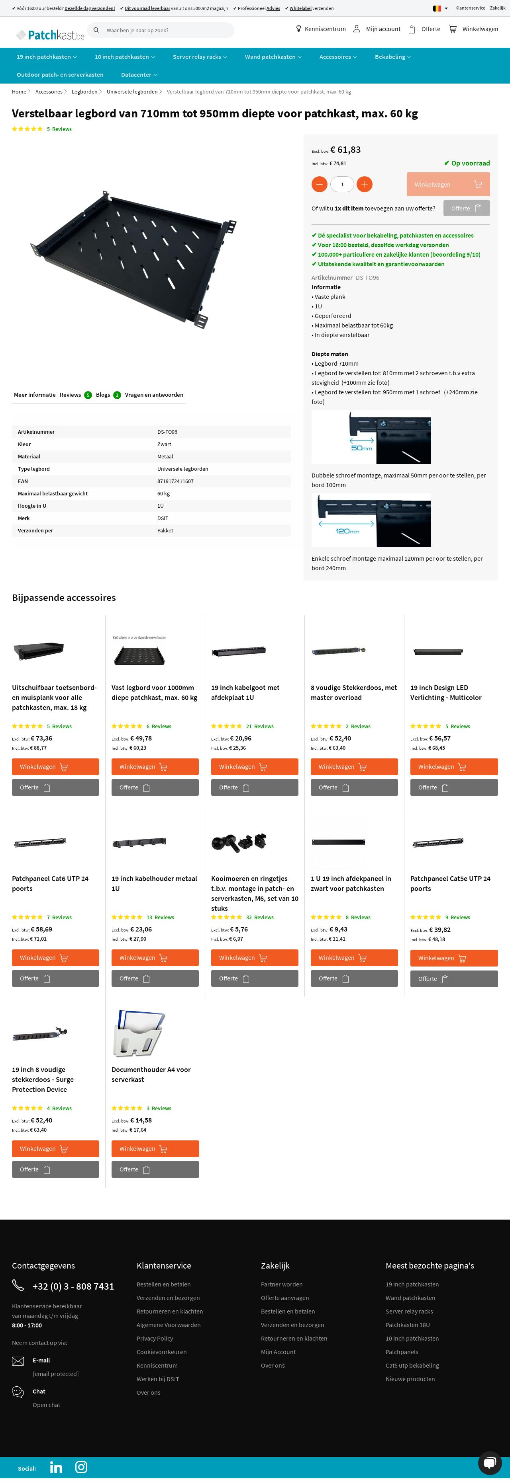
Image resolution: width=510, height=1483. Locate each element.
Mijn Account (278, 1330)
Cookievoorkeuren (162, 1330)
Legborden (85, 69)
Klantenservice (470, 8)
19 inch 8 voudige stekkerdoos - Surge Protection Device (43, 1057)
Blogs (108, 374)
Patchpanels (402, 1330)
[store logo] (46, 30)
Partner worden (282, 1262)
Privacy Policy (155, 1316)
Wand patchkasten (410, 1276)
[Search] (95, 30)
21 (260, 703)
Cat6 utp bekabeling (412, 1343)
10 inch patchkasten (412, 1316)
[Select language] (440, 9)
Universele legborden (132, 69)
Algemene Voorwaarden (169, 1303)
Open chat (46, 1383)
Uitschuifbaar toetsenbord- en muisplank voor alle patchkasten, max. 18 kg (54, 675)
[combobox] (160, 30)
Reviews (76, 374)
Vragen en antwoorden (154, 373)
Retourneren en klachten (170, 1289)
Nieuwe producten (410, 1357)
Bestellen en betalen (164, 1262)
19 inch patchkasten (412, 1262)
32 (260, 894)
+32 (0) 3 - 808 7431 (73, 1264)
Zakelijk (498, 8)
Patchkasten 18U (408, 1303)
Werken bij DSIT (158, 1357)
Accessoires (49, 69)
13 (160, 894)
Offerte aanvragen (285, 1276)
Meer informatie (35, 373)
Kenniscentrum (328, 29)
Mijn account (390, 29)
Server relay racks (409, 1289)
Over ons (149, 1370)
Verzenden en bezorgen (168, 1276)
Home (19, 69)
